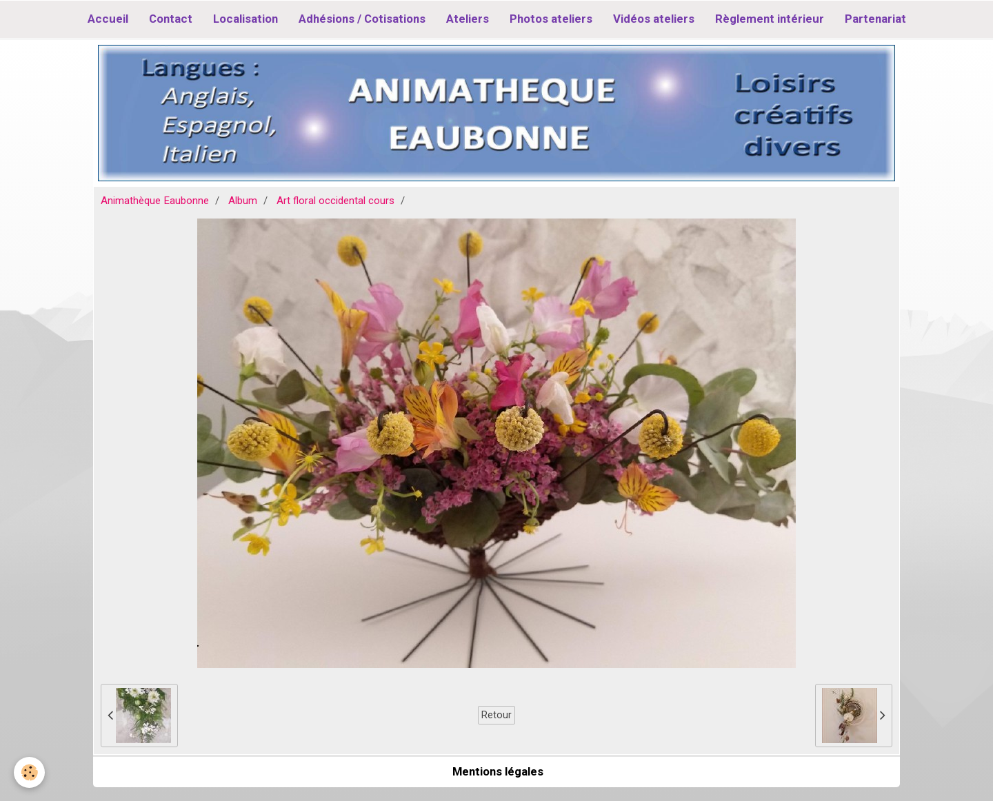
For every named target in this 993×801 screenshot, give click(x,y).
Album (242, 200)
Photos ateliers (551, 19)
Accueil (108, 19)
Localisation (245, 19)
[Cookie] (29, 772)
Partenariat (875, 19)
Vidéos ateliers (653, 19)
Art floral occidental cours (335, 200)
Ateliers (467, 19)
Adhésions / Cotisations (362, 19)
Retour (496, 714)
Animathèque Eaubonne (155, 200)
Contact (170, 19)
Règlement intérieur (769, 19)
